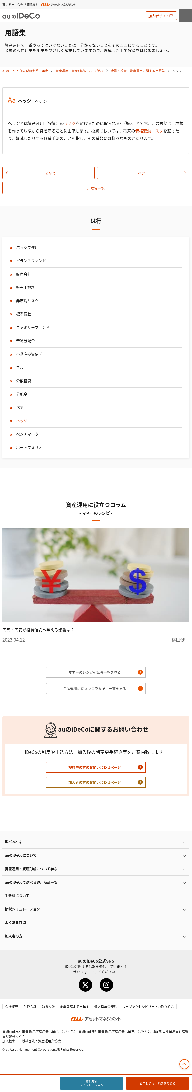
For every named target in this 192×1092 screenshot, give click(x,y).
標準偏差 (23, 313)
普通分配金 (25, 340)
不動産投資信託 (29, 354)
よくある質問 (15, 922)
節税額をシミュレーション (92, 1083)
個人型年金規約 (105, 1006)
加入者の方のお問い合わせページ (94, 782)
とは (13, 841)
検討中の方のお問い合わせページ (94, 767)
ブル (20, 367)
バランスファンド (31, 260)
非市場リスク (27, 300)
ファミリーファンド (33, 327)
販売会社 (23, 274)
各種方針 (30, 1006)
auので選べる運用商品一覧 (31, 882)
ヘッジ (22, 420)
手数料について (17, 895)
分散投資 (23, 380)
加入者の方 (13, 935)
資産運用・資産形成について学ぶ (80, 71)
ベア (141, 173)
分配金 (50, 173)
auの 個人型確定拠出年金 (25, 71)
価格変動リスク (149, 131)
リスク (70, 123)
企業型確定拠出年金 (74, 1006)
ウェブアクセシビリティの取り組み (148, 1006)
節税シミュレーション (22, 908)
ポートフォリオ (29, 447)
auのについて (21, 855)
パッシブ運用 (27, 247)
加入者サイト (159, 15)
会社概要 (11, 1006)
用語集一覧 (96, 188)
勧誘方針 (48, 1006)
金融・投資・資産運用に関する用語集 (138, 71)
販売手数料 (25, 287)
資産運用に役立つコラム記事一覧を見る (94, 688)
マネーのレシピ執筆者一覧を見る (94, 672)
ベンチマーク (27, 434)
